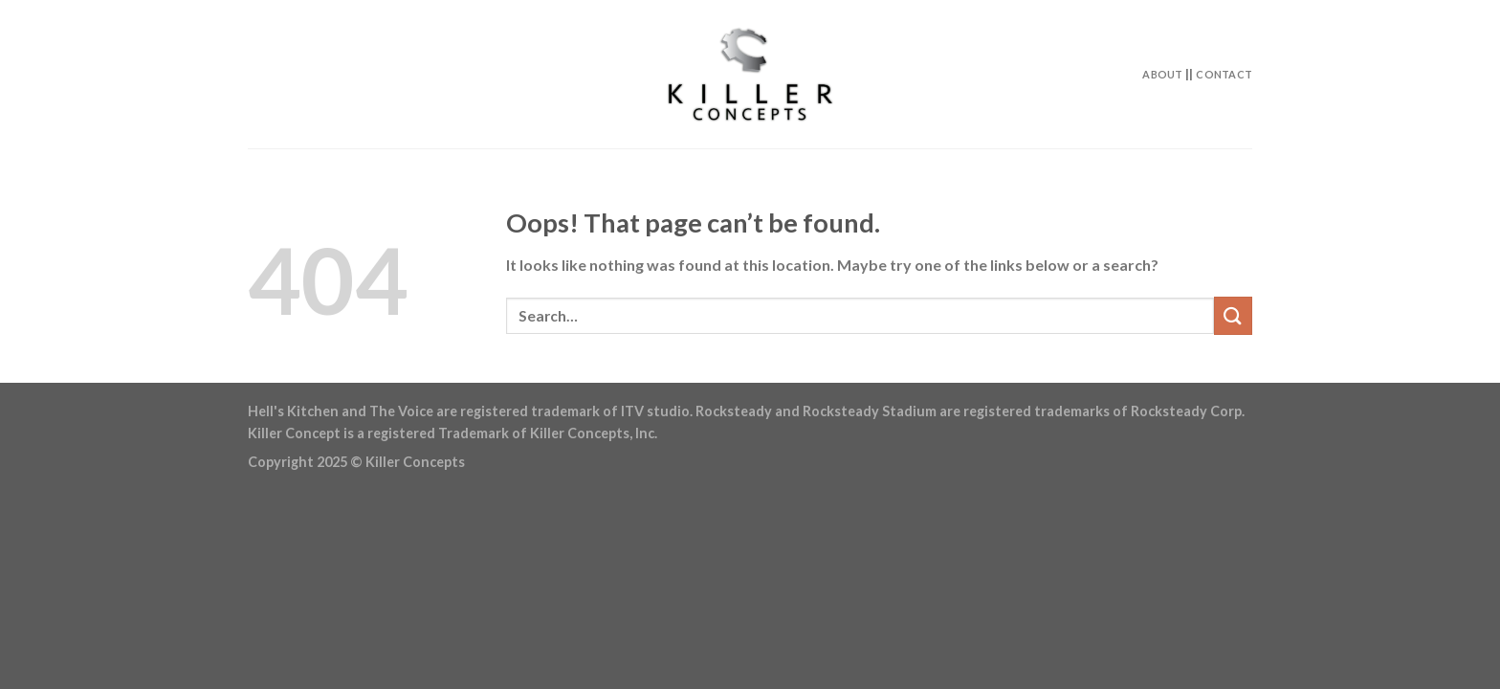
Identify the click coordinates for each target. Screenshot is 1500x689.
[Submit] (1233, 315)
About (1162, 74)
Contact (1224, 74)
